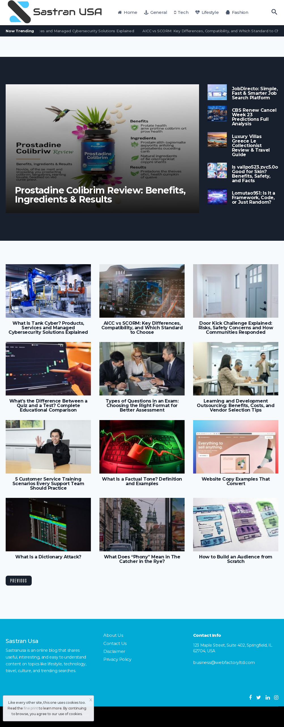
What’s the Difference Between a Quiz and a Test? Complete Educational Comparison (48, 405)
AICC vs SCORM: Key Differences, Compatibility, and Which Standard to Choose (142, 328)
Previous (18, 580)
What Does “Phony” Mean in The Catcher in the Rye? (142, 559)
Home (127, 12)
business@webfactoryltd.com (224, 662)
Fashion (237, 12)
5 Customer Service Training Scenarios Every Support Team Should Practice (48, 484)
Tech (181, 12)
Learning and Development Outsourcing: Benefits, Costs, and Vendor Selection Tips (235, 405)
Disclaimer (114, 651)
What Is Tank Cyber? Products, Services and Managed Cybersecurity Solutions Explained (48, 328)
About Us (113, 635)
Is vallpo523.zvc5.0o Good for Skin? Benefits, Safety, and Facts (255, 174)
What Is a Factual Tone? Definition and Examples (142, 481)
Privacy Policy (117, 659)
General (155, 12)
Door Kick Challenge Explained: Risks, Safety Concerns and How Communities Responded (235, 328)
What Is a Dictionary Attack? (48, 557)
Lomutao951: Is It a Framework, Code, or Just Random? (253, 198)
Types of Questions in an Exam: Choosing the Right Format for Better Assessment (142, 405)
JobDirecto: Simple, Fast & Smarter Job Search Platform (255, 93)
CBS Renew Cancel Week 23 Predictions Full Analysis (254, 117)
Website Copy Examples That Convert (236, 481)
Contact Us (115, 643)
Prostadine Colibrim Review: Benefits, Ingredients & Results (100, 195)
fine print (31, 708)
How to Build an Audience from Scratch (235, 559)
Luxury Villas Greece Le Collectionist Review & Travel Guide (251, 145)
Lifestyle (207, 12)
